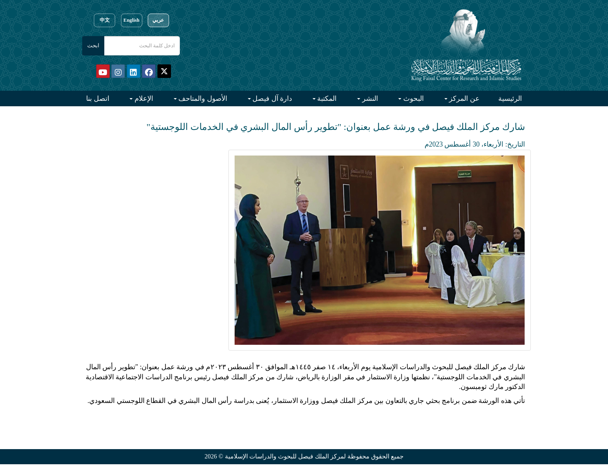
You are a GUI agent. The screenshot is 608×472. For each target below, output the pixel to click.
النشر (369, 98)
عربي (158, 20)
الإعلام (143, 98)
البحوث (412, 98)
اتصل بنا (97, 98)
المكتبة (326, 98)
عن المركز (463, 98)
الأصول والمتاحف (202, 98)
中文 (105, 20)
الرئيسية (510, 98)
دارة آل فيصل (271, 98)
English (131, 20)
